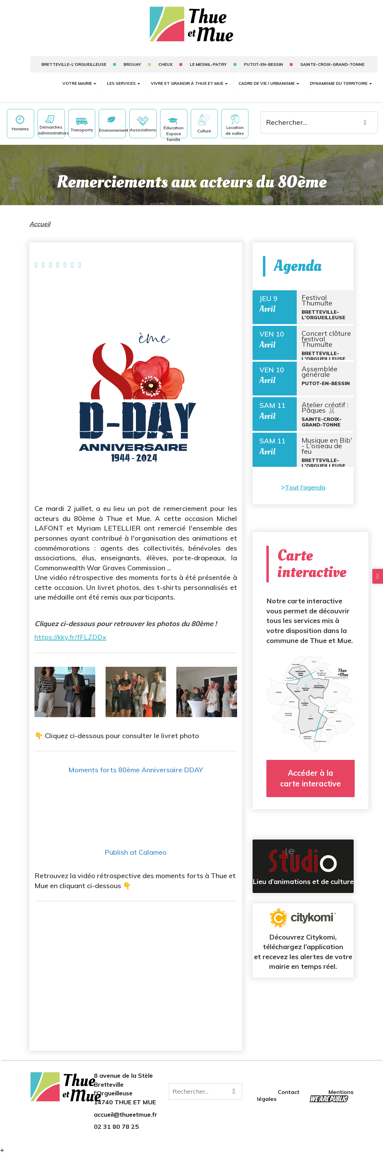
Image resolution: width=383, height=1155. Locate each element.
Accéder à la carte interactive (310, 798)
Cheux (165, 64)
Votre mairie (79, 83)
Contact (289, 1091)
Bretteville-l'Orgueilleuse (73, 64)
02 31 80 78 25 (116, 1127)
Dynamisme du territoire (341, 83)
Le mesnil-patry (208, 64)
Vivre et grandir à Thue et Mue (189, 83)
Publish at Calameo (136, 852)
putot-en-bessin (263, 64)
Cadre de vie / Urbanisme (268, 83)
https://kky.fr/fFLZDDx (70, 637)
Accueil (39, 224)
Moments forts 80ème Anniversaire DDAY (135, 769)
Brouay (132, 64)
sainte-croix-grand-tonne (332, 64)
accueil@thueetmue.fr (125, 1114)
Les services (123, 83)
